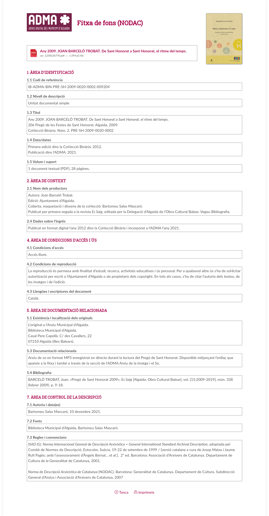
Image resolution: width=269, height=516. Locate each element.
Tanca (121, 492)
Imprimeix (144, 492)
